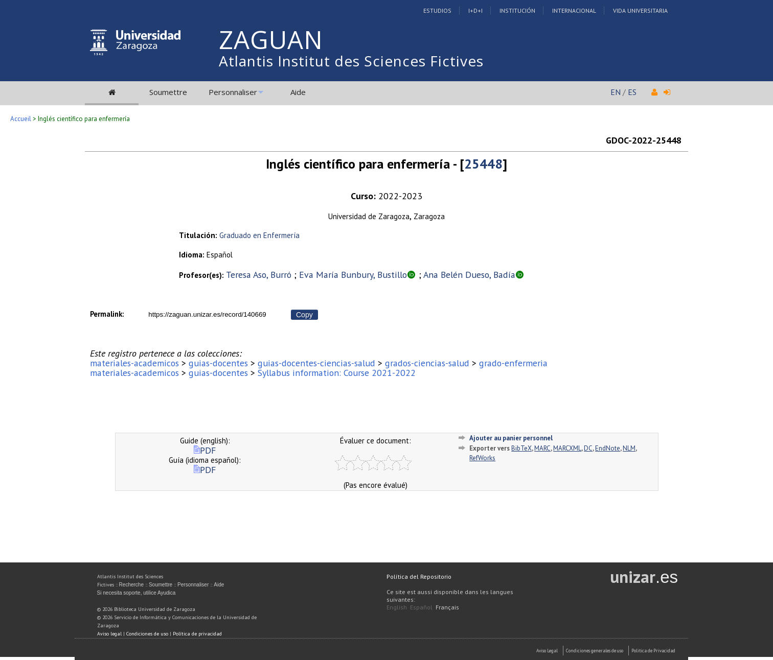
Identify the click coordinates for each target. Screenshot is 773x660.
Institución (517, 10)
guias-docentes (218, 363)
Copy (304, 315)
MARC (542, 448)
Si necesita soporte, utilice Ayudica (136, 593)
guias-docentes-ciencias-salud (316, 363)
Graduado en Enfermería (259, 235)
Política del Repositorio (418, 576)
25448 (483, 163)
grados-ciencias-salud (427, 363)
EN (615, 92)
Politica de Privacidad (653, 650)
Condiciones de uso (147, 633)
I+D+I (475, 10)
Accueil (20, 118)
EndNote (607, 448)
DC (588, 448)
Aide (298, 92)
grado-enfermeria (513, 363)
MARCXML (567, 448)
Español (421, 607)
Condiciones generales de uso (594, 650)
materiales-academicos (134, 363)
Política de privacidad (197, 633)
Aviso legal (109, 633)
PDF (205, 450)
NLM (629, 448)
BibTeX (521, 448)
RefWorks (482, 458)
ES (632, 92)
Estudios (437, 10)
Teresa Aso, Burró (258, 274)
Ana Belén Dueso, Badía (469, 274)
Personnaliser (233, 92)
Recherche (131, 584)
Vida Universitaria (640, 10)
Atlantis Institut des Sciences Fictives (351, 60)
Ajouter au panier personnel (511, 438)
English (396, 607)
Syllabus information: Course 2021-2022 (337, 373)
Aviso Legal (547, 650)
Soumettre (168, 92)
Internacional (574, 10)
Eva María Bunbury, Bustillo (353, 274)
